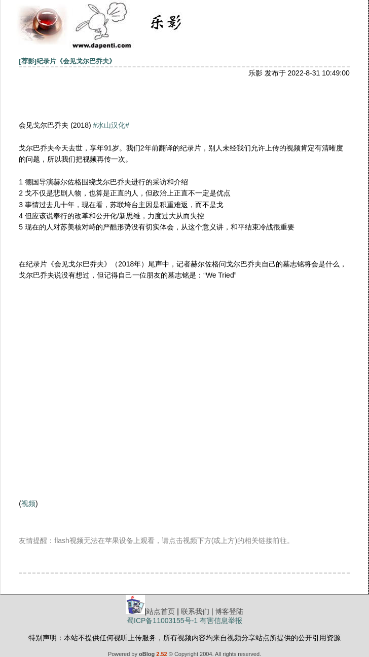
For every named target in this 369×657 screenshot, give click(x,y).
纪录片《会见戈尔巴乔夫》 (76, 61)
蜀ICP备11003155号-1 (162, 620)
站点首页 (160, 611)
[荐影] (27, 61)
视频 (28, 503)
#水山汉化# (111, 125)
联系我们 (195, 611)
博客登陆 (229, 611)
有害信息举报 (221, 620)
